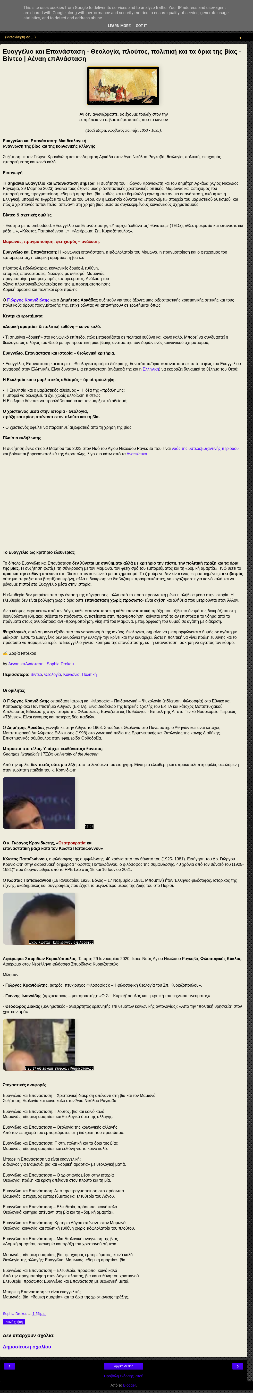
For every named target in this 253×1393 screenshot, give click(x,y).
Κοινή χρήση (14, 1322)
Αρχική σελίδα (123, 1366)
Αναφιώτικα (136, 454)
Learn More (119, 26)
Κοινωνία (71, 674)
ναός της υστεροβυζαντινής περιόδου (205, 448)
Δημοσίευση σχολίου (27, 1346)
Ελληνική (151, 369)
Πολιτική (89, 674)
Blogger (129, 1385)
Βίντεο (36, 674)
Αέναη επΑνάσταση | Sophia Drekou (41, 664)
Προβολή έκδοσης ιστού (124, 1376)
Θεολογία (52, 674)
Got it (141, 26)
